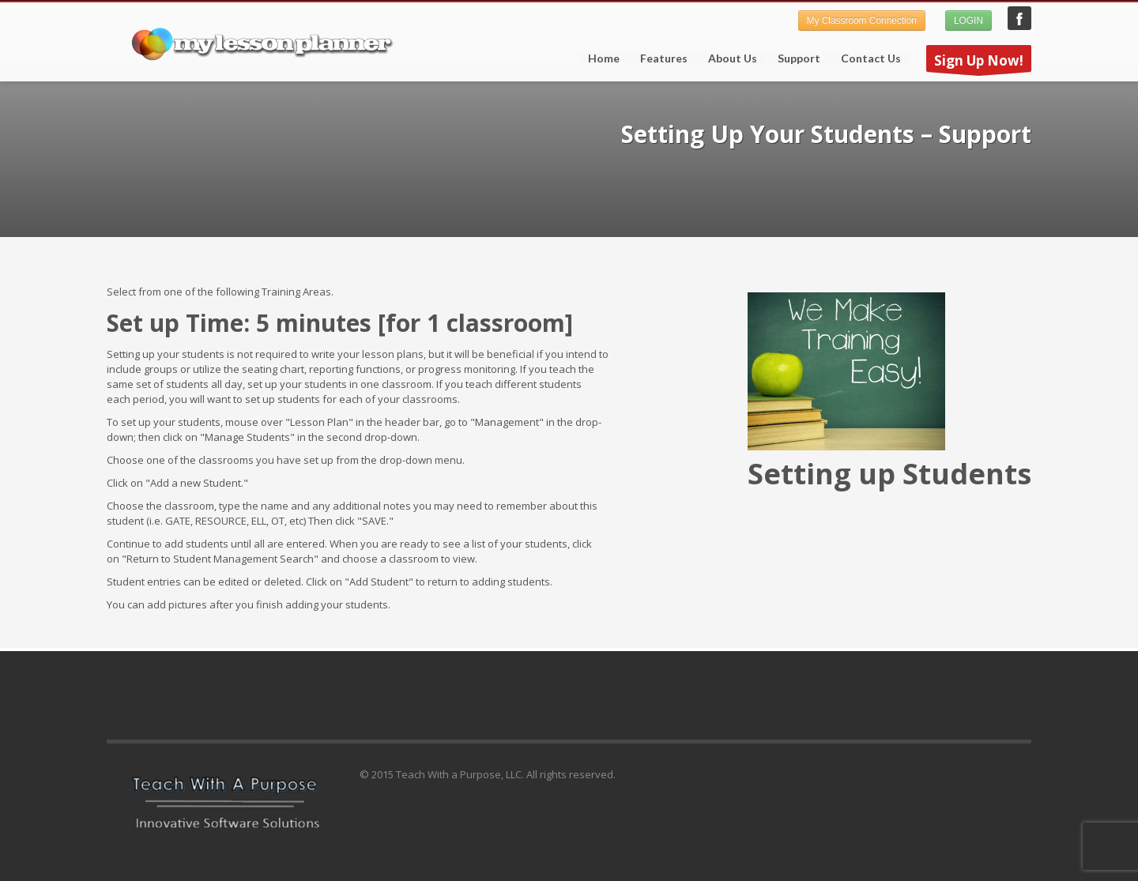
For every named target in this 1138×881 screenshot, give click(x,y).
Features (659, 58)
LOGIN (968, 20)
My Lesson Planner (1019, 18)
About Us (732, 58)
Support (794, 58)
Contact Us (871, 58)
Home (604, 58)
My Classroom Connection (862, 20)
